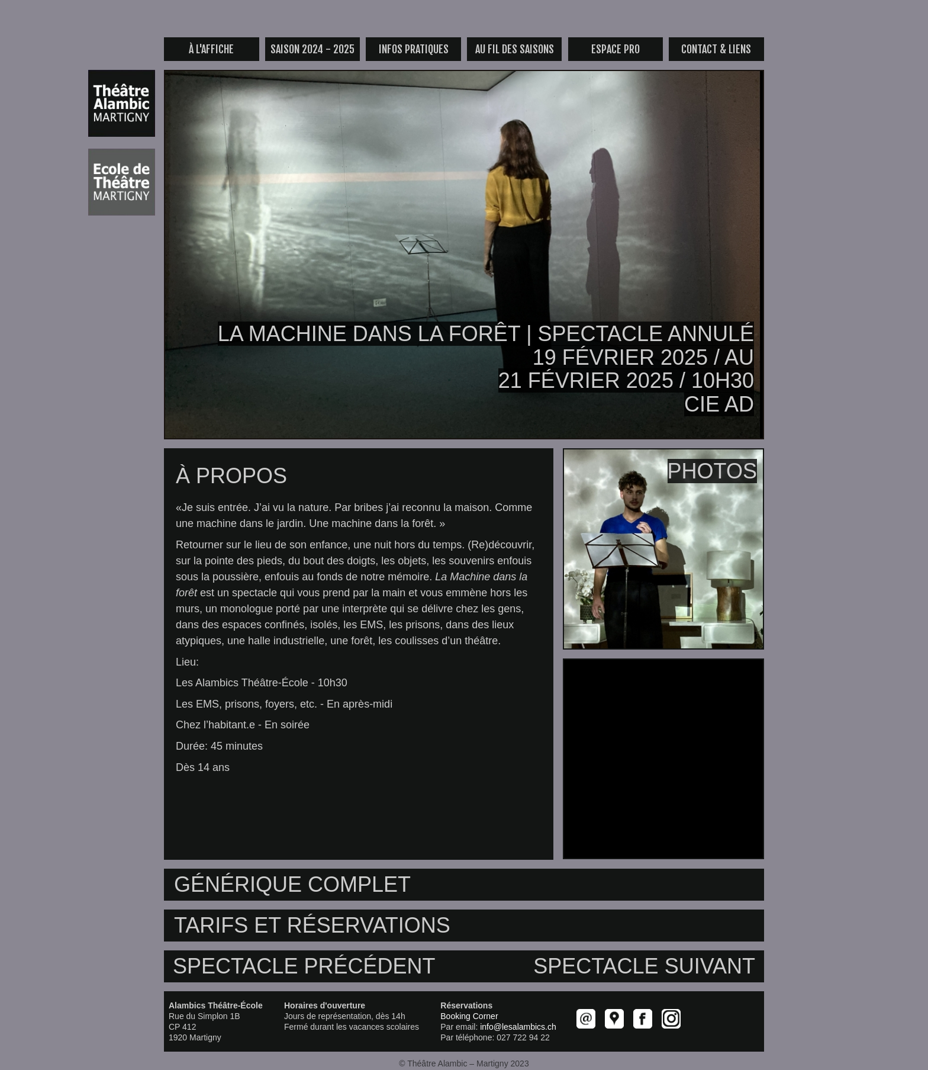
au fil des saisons (514, 49)
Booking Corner (469, 1016)
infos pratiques (414, 49)
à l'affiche (211, 49)
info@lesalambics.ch (518, 1027)
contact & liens (716, 49)
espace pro (615, 49)
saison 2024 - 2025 (312, 49)
